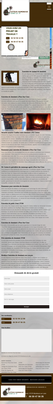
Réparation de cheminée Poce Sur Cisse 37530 (26, 365)
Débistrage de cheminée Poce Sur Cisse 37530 (43, 367)
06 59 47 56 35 (19, 322)
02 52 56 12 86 (19, 319)
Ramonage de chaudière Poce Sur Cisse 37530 (26, 369)
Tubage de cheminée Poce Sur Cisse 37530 (9, 367)
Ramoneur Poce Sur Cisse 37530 (9, 363)
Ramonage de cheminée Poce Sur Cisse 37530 (43, 363)
